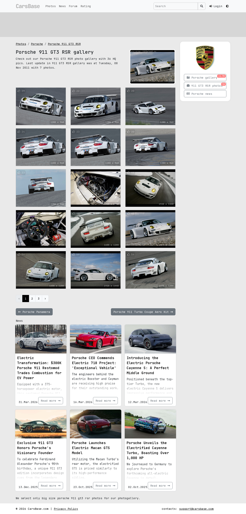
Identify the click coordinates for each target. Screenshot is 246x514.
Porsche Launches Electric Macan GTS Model (91, 448)
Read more (51, 400)
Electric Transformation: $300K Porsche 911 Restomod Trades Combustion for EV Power (39, 368)
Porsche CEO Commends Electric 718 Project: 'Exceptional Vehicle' (94, 363)
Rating (86, 6)
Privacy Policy (66, 509)
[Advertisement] (123, 24)
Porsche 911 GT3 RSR (64, 44)
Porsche (37, 44)
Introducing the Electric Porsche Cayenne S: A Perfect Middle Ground (148, 365)
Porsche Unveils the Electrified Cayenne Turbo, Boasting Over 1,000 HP (148, 450)
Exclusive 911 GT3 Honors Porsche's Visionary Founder (35, 448)
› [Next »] (45, 298)
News (62, 6)
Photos (50, 6)
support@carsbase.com (196, 509)
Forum (73, 6)
